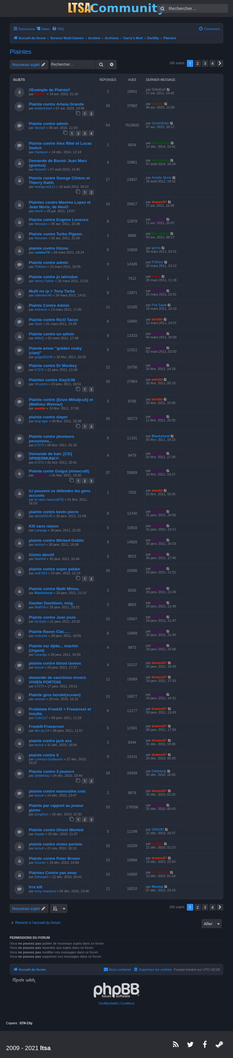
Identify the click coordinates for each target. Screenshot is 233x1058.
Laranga (41, 530)
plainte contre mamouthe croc (57, 791)
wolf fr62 (41, 573)
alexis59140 (43, 516)
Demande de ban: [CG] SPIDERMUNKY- (50, 456)
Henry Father (44, 281)
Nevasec (41, 224)
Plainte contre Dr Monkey (53, 365)
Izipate (39, 834)
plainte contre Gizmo (48, 248)
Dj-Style (40, 621)
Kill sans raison (43, 526)
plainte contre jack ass (50, 740)
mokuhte (41, 636)
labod (156, 276)
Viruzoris (41, 384)
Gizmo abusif (41, 554)
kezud (39, 667)
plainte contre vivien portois (55, 844)
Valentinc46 (43, 295)
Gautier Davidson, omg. (51, 603)
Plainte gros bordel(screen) (55, 695)
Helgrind (158, 219)
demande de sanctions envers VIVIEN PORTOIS (57, 679)
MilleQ (39, 338)
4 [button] (212, 63)
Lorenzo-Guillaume (49, 759)
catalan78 (42, 252)
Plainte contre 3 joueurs (51, 771)
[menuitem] (58, 29)
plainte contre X (44, 755)
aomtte (157, 319)
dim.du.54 (42, 730)
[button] (220, 63)
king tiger (41, 421)
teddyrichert (43, 108)
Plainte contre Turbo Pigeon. (56, 234)
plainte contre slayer (48, 417)
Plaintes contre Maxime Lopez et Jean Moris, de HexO (60, 204)
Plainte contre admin (48, 123)
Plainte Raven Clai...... (49, 631)
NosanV (40, 169)
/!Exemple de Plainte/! (49, 90)
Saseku (158, 103)
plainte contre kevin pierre (54, 512)
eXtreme (41, 309)
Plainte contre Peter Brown (54, 858)
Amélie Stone (161, 177)
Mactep (157, 886)
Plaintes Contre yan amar (53, 872)
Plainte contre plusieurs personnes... (51, 438)
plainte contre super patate (54, 569)
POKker (40, 266)
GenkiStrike (160, 123)
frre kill (35, 887)
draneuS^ (159, 202)
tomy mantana (45, 891)
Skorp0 (40, 128)
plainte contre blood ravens (55, 663)
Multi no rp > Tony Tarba (52, 291)
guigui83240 (44, 357)
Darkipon (41, 152)
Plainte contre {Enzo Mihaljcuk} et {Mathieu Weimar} (61, 401)
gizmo (156, 248)
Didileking (42, 775)
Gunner (40, 862)
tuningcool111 (45, 186)
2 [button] (198, 63)
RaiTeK (40, 94)
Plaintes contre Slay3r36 (52, 380)
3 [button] (205, 63)
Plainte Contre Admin (49, 305)
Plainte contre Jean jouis (52, 617)
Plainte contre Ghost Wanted (56, 830)
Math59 (40, 559)
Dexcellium (160, 160)
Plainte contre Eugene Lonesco (58, 219)
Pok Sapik (159, 305)
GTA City (26, 1023)
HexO (39, 211)
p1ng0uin (41, 814)
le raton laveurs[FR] (49, 499)
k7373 (39, 370)
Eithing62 (42, 877)
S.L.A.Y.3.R (160, 872)
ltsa (45, 1048)
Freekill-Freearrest (46, 726)
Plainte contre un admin (51, 334)
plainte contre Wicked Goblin (56, 540)
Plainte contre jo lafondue (53, 277)
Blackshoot (161, 436)
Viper (38, 324)
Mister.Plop (161, 143)
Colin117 (41, 718)
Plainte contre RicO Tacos (53, 319)
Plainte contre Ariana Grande (56, 104)
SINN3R (158, 829)
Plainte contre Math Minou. (54, 588)
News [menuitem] (45, 29)
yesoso (40, 699)
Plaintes (20, 51)
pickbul (40, 544)
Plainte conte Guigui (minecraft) (59, 471)
